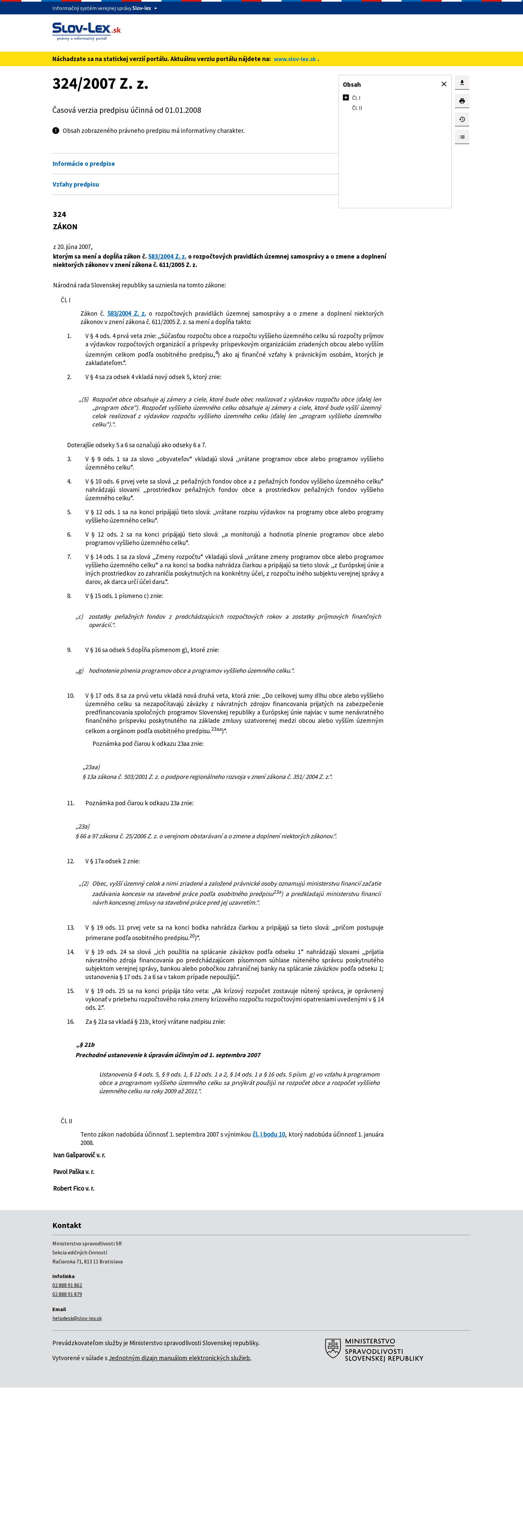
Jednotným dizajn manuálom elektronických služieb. (180, 1491)
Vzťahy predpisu (76, 184)
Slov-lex (141, 8)
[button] (444, 84)
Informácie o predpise (84, 164)
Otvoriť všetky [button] (276, 149)
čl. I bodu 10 (271, 1268)
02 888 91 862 (67, 1418)
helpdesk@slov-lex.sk (77, 1451)
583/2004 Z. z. (169, 256)
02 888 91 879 (67, 1427)
